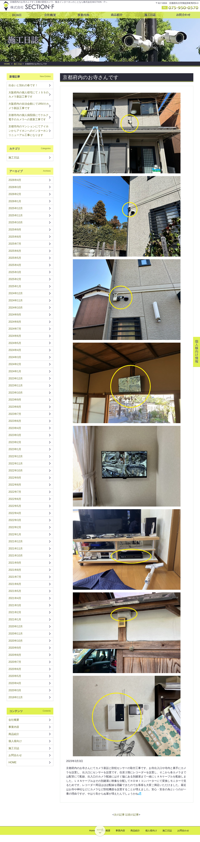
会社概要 (13, 719)
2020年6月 (14, 669)
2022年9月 (14, 477)
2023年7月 (14, 414)
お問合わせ (15, 755)
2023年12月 (15, 378)
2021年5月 (14, 591)
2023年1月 (14, 449)
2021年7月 (14, 576)
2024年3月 (14, 357)
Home (92, 830)
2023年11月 (15, 385)
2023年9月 (14, 399)
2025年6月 (14, 250)
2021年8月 (14, 569)
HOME (7, 64)
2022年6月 (14, 499)
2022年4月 (14, 513)
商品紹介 (13, 734)
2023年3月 (14, 435)
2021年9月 (14, 562)
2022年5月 (14, 506)
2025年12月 (15, 208)
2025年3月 (14, 272)
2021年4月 (14, 598)
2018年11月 (15, 697)
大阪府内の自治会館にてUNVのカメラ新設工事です (28, 105)
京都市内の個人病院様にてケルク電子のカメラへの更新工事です (28, 117)
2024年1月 (14, 371)
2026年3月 (14, 187)
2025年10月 (15, 222)
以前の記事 (132, 814)
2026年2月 (14, 194)
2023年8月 (14, 406)
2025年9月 (14, 229)
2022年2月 (14, 527)
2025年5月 (14, 257)
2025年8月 (14, 236)
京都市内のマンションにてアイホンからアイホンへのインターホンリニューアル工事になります (28, 130)
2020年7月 (14, 661)
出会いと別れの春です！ (23, 85)
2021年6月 (14, 584)
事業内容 (13, 727)
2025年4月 (14, 265)
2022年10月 (15, 470)
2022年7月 (14, 491)
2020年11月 (15, 633)
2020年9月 (14, 647)
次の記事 (119, 814)
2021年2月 (14, 612)
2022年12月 (15, 456)
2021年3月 (14, 605)
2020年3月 (14, 690)
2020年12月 (15, 626)
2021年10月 (15, 555)
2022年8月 (14, 484)
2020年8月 (14, 654)
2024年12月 (15, 293)
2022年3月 (14, 520)
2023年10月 (15, 392)
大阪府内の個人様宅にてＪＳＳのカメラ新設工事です (28, 94)
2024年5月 (14, 343)
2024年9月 (14, 314)
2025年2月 (14, 279)
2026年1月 (14, 201)
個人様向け (15, 741)
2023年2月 (14, 442)
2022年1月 (14, 534)
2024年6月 (14, 335)
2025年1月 (14, 286)
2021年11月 (15, 548)
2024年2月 (14, 364)
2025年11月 (15, 215)
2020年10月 (15, 640)
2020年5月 (14, 676)
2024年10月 (15, 307)
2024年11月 (15, 300)
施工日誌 (18, 64)
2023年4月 (14, 428)
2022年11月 (15, 463)
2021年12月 (15, 541)
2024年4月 (14, 350)
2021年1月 (14, 619)
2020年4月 (14, 683)
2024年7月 (14, 328)
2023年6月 (14, 421)
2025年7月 (14, 243)
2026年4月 (14, 180)
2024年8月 (14, 321)
